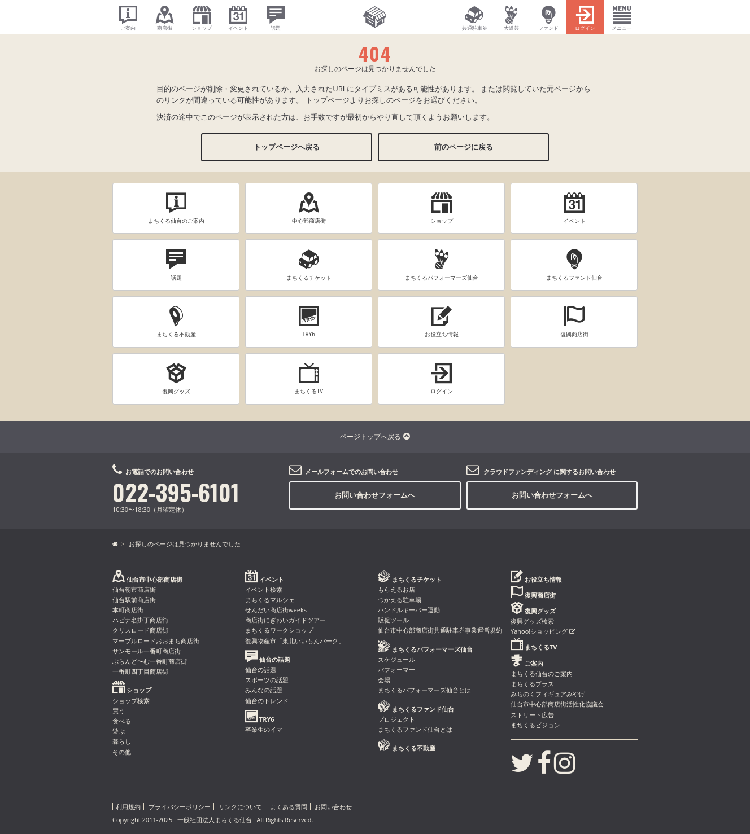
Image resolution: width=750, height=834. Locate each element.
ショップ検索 (131, 700)
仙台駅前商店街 (134, 599)
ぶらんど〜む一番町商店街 (149, 661)
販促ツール (393, 620)
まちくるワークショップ (279, 630)
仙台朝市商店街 (134, 589)
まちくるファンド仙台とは (415, 729)
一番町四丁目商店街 (140, 671)
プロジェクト (396, 719)
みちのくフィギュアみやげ (548, 694)
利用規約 (128, 806)
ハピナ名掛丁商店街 (140, 620)
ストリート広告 (532, 714)
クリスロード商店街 (140, 630)
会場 (384, 679)
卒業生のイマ (263, 729)
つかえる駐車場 (399, 599)
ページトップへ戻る (374, 436)
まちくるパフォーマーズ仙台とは (424, 690)
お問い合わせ (333, 806)
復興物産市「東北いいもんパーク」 (295, 641)
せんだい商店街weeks (276, 609)
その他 (121, 752)
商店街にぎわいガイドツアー (285, 620)
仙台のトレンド (267, 700)
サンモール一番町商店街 (146, 651)
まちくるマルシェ (270, 599)
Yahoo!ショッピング (543, 631)
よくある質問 (288, 806)
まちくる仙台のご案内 (542, 673)
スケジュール (396, 659)
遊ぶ (118, 731)
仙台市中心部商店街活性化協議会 (557, 704)
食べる (121, 721)
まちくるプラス (532, 683)
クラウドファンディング (517, 471)
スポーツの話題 (267, 679)
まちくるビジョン (535, 725)
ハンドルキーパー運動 (409, 609)
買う (118, 710)
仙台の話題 (260, 669)
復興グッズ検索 (532, 621)
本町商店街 (127, 609)
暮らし (121, 741)
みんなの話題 (263, 690)
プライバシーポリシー (180, 806)
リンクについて (240, 806)
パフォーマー (396, 669)
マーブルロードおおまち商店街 (155, 641)
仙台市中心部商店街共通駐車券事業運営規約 (440, 630)
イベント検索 (263, 589)
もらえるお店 (396, 589)
